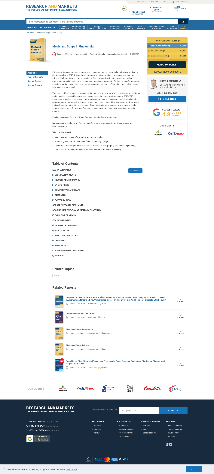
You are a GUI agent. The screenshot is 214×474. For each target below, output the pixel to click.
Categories (123, 426)
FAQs (145, 429)
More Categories (172, 27)
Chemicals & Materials (64, 27)
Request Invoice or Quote (167, 72)
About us (98, 426)
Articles (171, 436)
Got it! (194, 469)
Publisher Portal (175, 429)
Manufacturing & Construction (79, 27)
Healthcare (32, 27)
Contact (146, 426)
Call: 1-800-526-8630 (167, 93)
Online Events (173, 433)
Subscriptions (125, 436)
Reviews (97, 433)
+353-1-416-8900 (156, 8)
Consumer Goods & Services (156, 27)
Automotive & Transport (115, 27)
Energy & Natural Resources (97, 27)
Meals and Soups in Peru (77, 345)
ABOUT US (140, 2)
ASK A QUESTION (167, 99)
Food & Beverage (141, 27)
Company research (126, 429)
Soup (56, 275)
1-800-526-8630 (137, 12)
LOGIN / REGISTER (180, 2)
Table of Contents (35, 77)
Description (33, 73)
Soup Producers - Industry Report (81, 313)
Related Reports (35, 85)
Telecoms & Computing (128, 27)
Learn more (71, 469)
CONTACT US (153, 2)
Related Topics (34, 81)
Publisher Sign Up (175, 426)
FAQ (165, 2)
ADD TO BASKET (167, 64)
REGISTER (173, 410)
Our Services (184, 27)
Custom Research (126, 433)
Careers (97, 429)
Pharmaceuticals (47, 27)
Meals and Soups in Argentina (79, 329)
